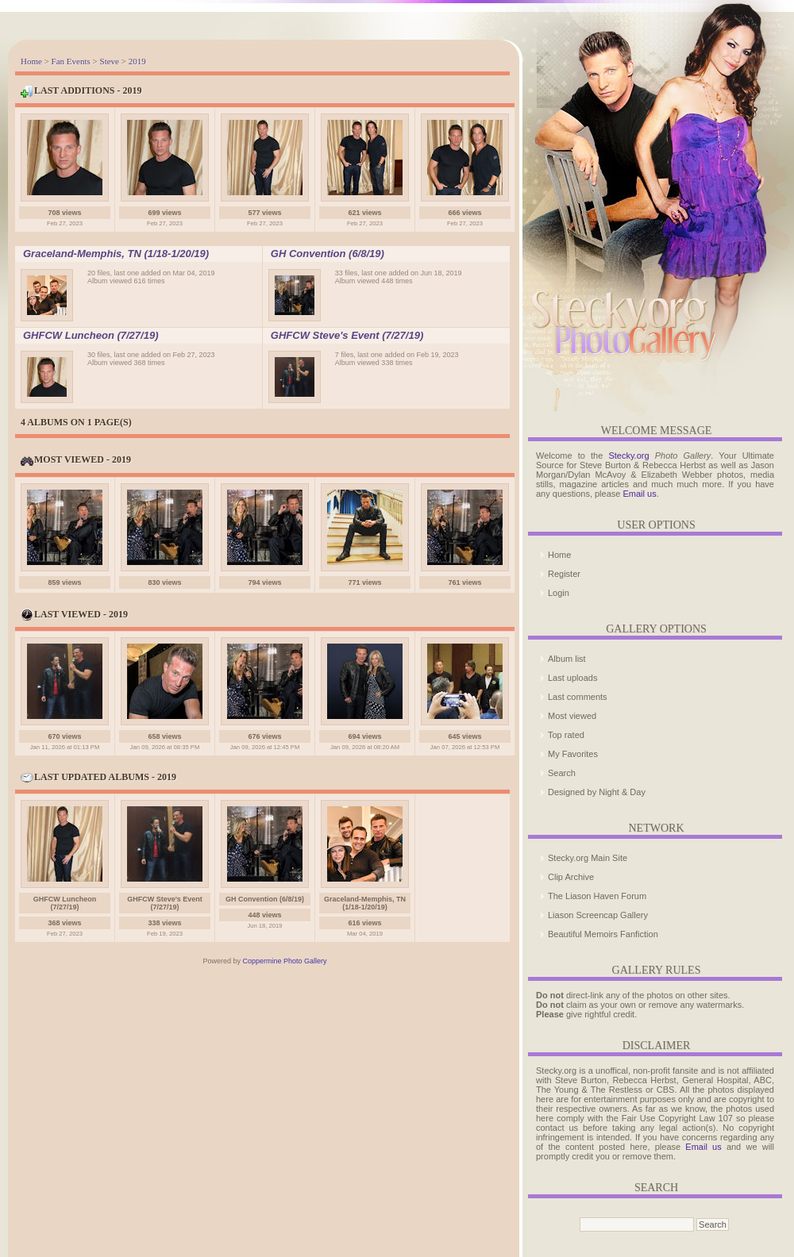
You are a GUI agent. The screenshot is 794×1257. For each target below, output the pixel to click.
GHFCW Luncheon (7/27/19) (90, 335)
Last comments (577, 697)
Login (558, 593)
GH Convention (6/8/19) (327, 253)
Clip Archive (571, 877)
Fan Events (71, 61)
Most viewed (572, 716)
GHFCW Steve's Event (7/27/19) (347, 335)
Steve (109, 61)
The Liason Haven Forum (597, 896)
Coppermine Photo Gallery (284, 961)
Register (564, 574)
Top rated (566, 735)
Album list (567, 658)
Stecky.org (628, 455)
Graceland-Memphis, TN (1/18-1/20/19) (116, 253)
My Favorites (573, 754)
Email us (639, 493)
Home (31, 61)
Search (562, 773)
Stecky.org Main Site (587, 858)
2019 (137, 61)
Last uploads (572, 677)
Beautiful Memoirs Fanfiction (603, 934)
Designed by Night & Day (597, 792)
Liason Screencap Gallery (598, 915)
